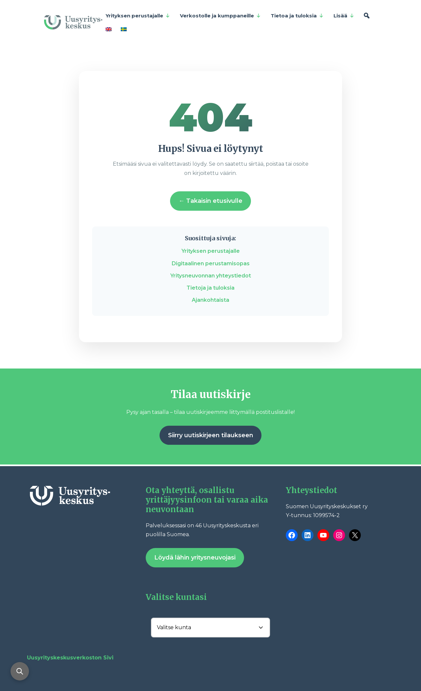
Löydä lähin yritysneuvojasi (194, 557)
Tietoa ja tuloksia (297, 15)
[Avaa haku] (20, 671)
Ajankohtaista (210, 300)
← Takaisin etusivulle (210, 200)
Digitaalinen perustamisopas (211, 263)
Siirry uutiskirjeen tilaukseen (210, 435)
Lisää (344, 15)
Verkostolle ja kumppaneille (220, 15)
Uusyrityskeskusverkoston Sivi (70, 658)
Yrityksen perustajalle (138, 15)
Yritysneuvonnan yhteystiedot (210, 276)
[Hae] (366, 15)
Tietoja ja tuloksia (210, 288)
